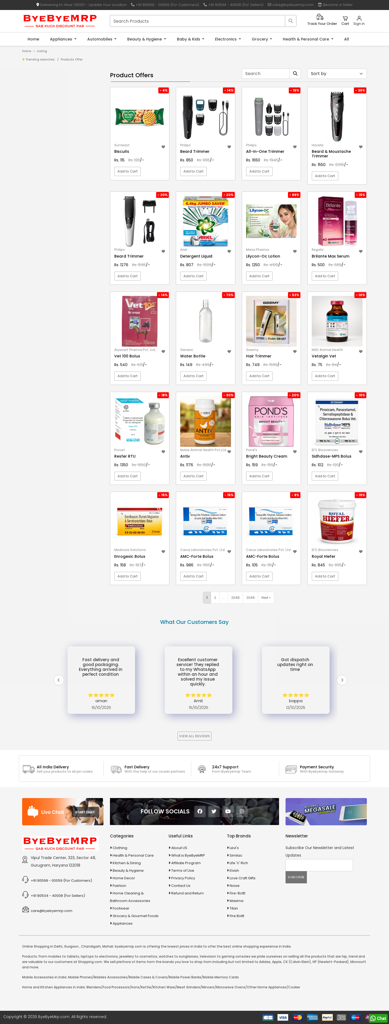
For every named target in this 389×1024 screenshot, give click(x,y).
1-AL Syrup (42, 132)
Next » (266, 597)
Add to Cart (128, 171)
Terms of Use (182, 870)
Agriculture (38, 199)
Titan (234, 908)
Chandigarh (91, 946)
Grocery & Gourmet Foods (136, 915)
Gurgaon (71, 946)
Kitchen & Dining (127, 863)
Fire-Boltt (237, 893)
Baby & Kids (189, 39)
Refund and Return (187, 893)
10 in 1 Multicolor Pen (50, 149)
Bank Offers (43, 111)
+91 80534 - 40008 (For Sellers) (233, 4)
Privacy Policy (183, 878)
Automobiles (100, 39)
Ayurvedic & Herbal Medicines (55, 237)
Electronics (226, 39)
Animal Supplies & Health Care (56, 209)
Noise (235, 885)
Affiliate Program (186, 863)
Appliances (61, 39)
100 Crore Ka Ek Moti (50, 174)
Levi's (234, 847)
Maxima (236, 900)
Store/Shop (43, 94)
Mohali (107, 946)
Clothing (120, 847)
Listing (42, 51)
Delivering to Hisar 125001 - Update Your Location (81, 4)
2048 (235, 597)
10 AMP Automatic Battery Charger (63, 140)
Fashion (119, 885)
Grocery (260, 39)
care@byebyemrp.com (291, 4)
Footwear (121, 908)
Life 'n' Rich (239, 863)
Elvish (234, 870)
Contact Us (180, 885)
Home (33, 39)
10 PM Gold (42, 157)
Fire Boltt (237, 915)
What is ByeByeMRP (188, 855)
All (346, 39)
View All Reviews (194, 736)
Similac (236, 855)
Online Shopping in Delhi (42, 946)
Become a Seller (335, 4)
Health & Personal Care (306, 39)
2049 (250, 597)
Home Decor (124, 878)
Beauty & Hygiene (145, 39)
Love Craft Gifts (243, 878)
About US (179, 847)
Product (40, 86)
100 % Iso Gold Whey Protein (57, 165)
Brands (39, 102)
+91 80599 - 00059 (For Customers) (165, 4)
